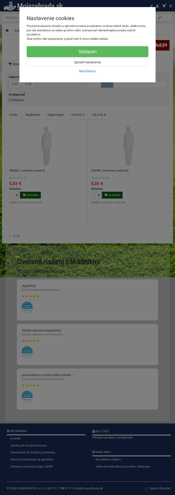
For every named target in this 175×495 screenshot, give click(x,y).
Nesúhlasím (87, 71)
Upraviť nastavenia (87, 62)
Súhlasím (88, 51)
